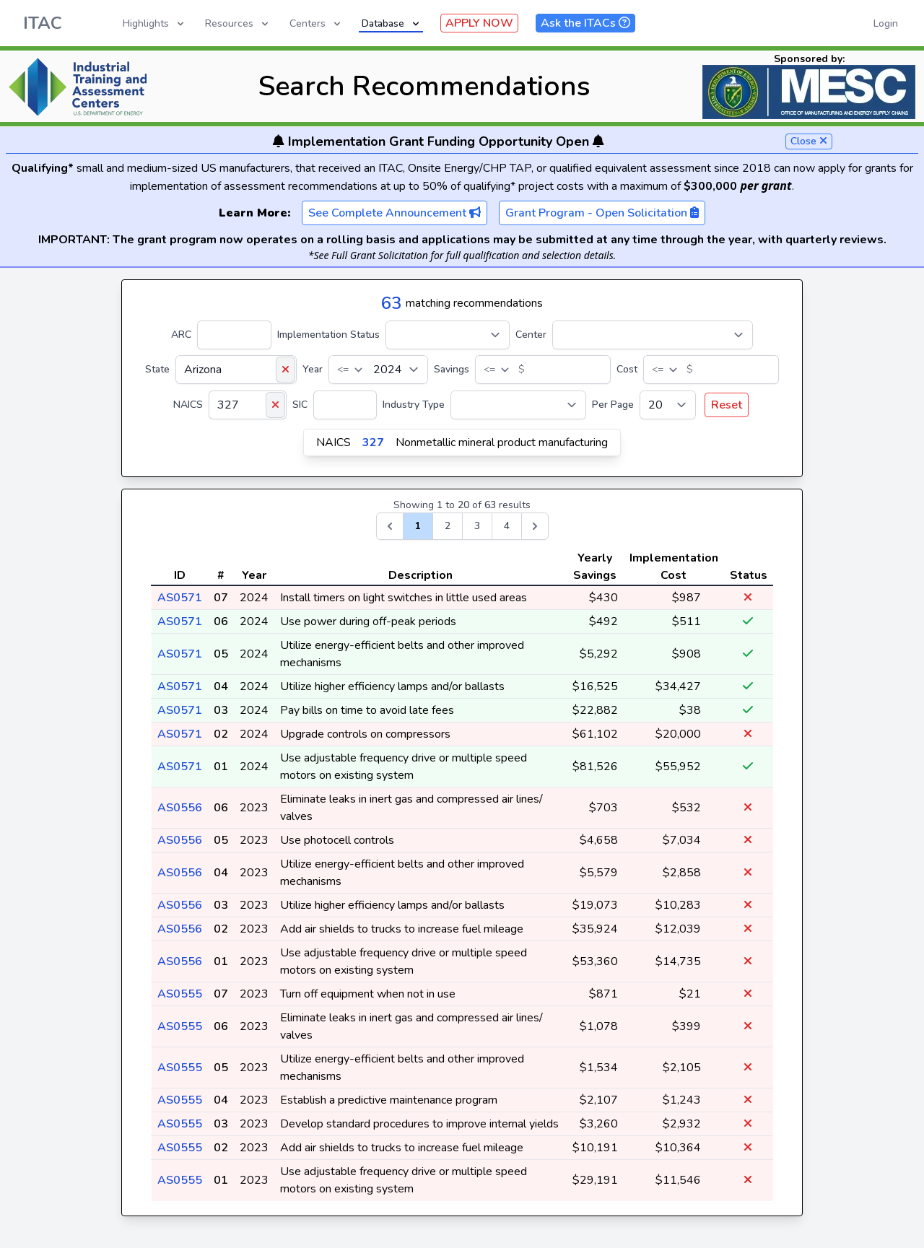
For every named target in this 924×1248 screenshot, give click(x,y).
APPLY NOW (479, 23)
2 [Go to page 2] (447, 526)
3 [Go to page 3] (477, 526)
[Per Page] (668, 404)
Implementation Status (328, 334)
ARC (181, 334)
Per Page (613, 404)
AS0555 (179, 994)
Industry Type (414, 404)
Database (392, 23)
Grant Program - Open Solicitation (602, 213)
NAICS (188, 404)
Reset (726, 405)
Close (808, 141)
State (157, 369)
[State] (236, 369)
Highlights (154, 23)
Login (885, 23)
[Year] (378, 369)
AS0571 (179, 598)
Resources (238, 23)
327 (373, 442)
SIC (300, 404)
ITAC (42, 23)
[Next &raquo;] (535, 526)
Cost (626, 369)
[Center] (652, 334)
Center (530, 334)
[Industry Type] (518, 404)
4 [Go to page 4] (507, 526)
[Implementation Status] (447, 334)
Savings (451, 369)
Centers (316, 23)
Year (312, 369)
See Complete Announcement (394, 213)
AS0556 (179, 808)
